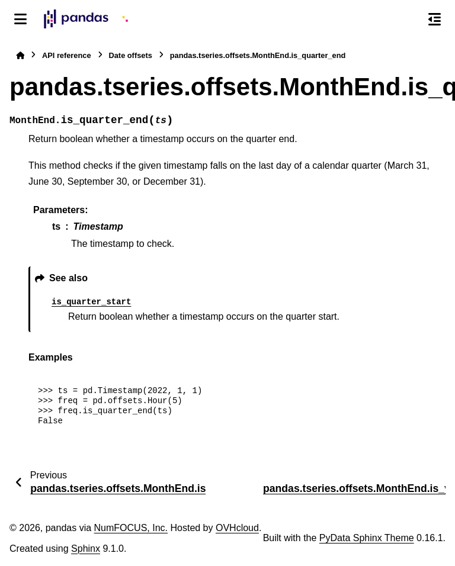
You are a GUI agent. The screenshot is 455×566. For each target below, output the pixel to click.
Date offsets (130, 55)
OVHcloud (237, 528)
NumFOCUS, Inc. (131, 528)
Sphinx (85, 549)
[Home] (20, 55)
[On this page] (435, 19)
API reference (66, 55)
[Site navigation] (20, 19)
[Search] (409, 19)
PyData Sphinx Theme (366, 538)
